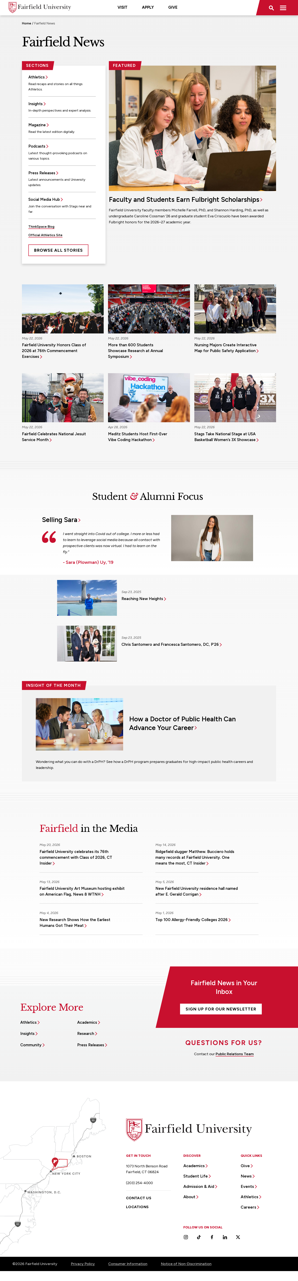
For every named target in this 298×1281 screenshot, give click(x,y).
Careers (248, 1207)
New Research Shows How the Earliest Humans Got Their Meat (75, 922)
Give (173, 7)
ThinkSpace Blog (41, 227)
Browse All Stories (58, 250)
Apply (148, 7)
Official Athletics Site (45, 235)
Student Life (195, 1176)
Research (85, 1033)
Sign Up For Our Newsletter (221, 1009)
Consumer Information (127, 1264)
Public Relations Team (235, 1054)
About (189, 1196)
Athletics (36, 77)
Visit (122, 7)
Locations (137, 1207)
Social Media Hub (44, 199)
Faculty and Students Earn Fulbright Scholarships (184, 199)
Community (31, 1045)
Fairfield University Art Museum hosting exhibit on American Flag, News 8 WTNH (82, 891)
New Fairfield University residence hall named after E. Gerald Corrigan (196, 891)
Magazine (37, 125)
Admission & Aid (198, 1186)
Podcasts (36, 146)
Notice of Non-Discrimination (186, 1264)
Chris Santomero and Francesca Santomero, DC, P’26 (170, 644)
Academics (87, 1022)
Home (26, 23)
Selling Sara (59, 520)
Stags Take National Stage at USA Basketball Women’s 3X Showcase (225, 437)
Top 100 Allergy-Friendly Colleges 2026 (191, 919)
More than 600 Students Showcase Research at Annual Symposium (135, 351)
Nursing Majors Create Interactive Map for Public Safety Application (225, 348)
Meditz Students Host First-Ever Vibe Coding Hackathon (137, 437)
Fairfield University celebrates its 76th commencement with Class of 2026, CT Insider (76, 857)
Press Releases (41, 173)
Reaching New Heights (142, 598)
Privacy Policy (83, 1264)
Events (247, 1186)
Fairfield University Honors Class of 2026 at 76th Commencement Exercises (54, 351)
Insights (35, 103)
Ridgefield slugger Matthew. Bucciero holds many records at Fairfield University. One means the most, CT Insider (194, 857)
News (246, 1176)
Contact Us (138, 1198)
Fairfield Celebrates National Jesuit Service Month (54, 437)
